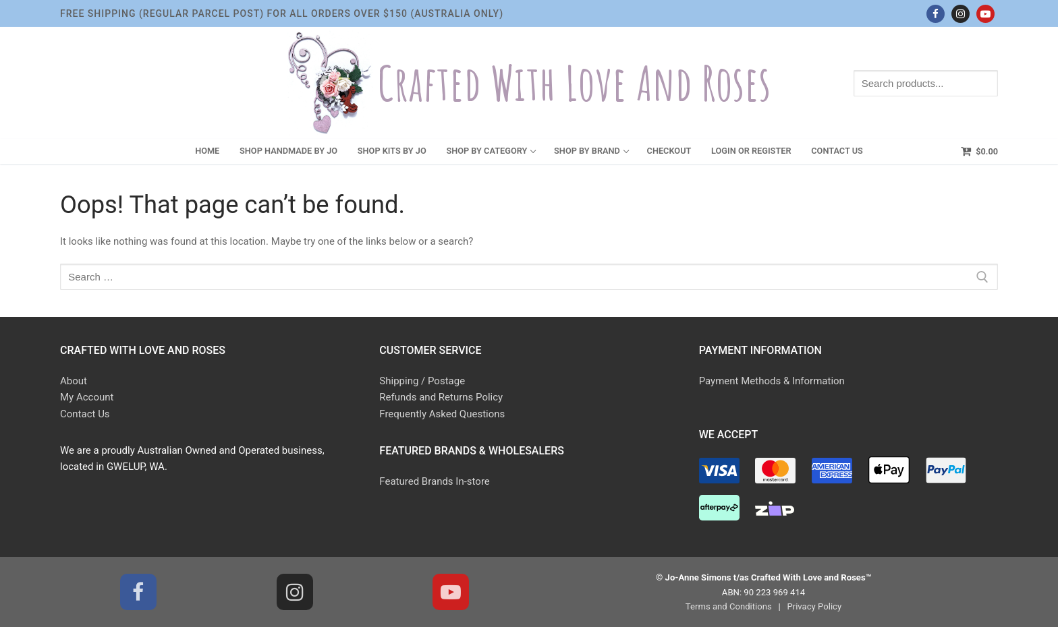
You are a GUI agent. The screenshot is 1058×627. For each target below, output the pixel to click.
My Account (86, 397)
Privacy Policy (814, 606)
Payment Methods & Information (772, 381)
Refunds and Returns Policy (441, 397)
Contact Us (85, 414)
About (73, 381)
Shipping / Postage (422, 381)
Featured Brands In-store (434, 481)
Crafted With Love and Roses (574, 83)
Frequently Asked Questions (442, 414)
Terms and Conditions (729, 606)
